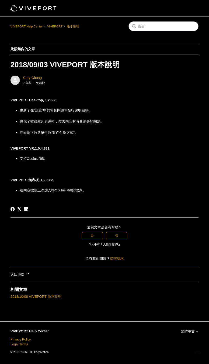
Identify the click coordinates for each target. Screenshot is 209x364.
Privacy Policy (20, 339)
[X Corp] (19, 209)
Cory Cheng (32, 78)
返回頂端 (20, 273)
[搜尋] (163, 26)
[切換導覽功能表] (190, 8)
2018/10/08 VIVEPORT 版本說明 (36, 296)
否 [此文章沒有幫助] (116, 235)
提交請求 (117, 258)
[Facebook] (12, 209)
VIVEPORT (55, 26)
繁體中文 (190, 331)
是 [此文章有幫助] (92, 235)
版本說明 (73, 26)
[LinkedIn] (26, 209)
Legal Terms (19, 344)
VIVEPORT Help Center (26, 26)
